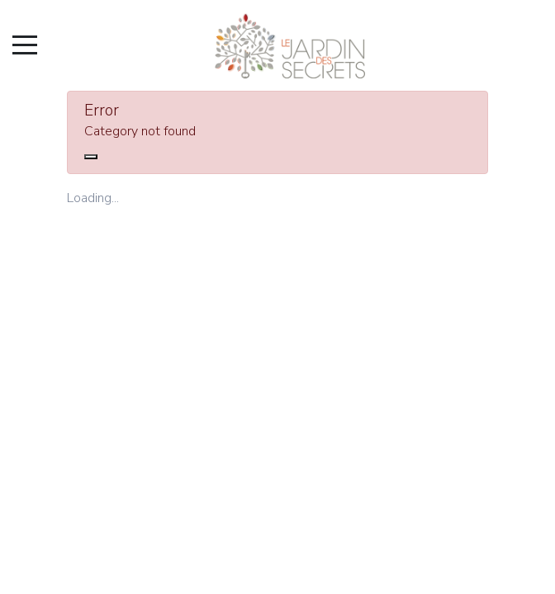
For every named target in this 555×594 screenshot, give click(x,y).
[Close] (90, 156)
